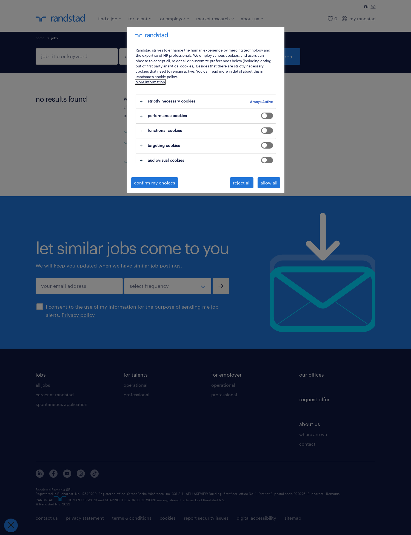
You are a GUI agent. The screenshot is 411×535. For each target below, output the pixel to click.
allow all (269, 182)
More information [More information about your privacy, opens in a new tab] (150, 82)
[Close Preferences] (11, 525)
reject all (241, 182)
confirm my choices (154, 182)
